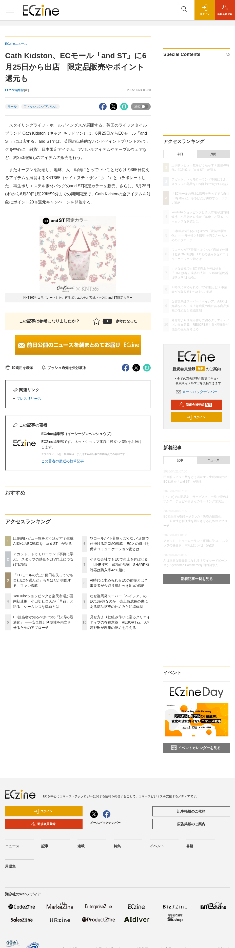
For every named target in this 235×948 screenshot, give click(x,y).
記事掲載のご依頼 (191, 811)
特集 (117, 846)
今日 (180, 154)
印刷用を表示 (19, 368)
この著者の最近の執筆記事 (62, 461)
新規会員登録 (195, 404)
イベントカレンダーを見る (196, 747)
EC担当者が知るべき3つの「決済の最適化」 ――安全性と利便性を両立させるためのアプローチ (43, 622)
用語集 (10, 866)
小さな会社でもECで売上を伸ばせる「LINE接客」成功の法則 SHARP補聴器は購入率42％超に (119, 564)
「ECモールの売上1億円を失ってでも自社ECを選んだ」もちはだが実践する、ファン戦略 (43, 580)
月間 (213, 154)
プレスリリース (28, 399)
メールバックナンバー (197, 392)
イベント (157, 846)
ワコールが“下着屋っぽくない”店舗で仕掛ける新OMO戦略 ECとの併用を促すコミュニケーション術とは (119, 543)
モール (12, 106)
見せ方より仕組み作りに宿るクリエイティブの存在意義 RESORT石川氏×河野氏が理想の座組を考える (120, 622)
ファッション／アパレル (40, 106)
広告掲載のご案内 (191, 824)
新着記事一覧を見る (197, 579)
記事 (180, 460)
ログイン (196, 417)
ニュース (213, 460)
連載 (81, 846)
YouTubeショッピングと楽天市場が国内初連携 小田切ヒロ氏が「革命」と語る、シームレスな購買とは (43, 601)
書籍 (189, 846)
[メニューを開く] (10, 10)
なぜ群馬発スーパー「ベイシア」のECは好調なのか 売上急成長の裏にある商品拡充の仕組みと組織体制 (119, 601)
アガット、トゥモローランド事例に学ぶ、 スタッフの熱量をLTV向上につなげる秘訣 (43, 559)
